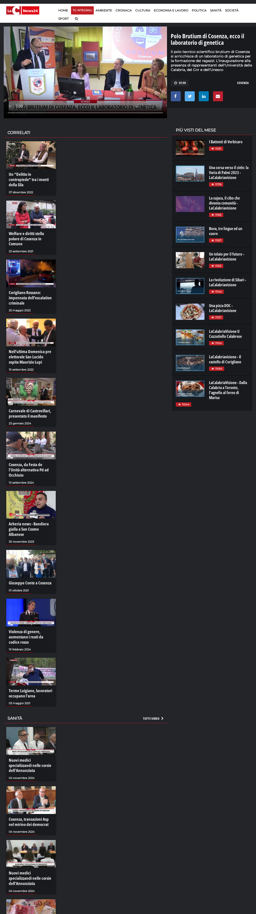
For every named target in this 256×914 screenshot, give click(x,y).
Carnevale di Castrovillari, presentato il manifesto (28, 399)
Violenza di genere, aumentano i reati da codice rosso (30, 608)
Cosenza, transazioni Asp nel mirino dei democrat (30, 785)
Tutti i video (153, 688)
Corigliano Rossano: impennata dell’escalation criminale (28, 285)
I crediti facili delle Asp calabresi (26, 892)
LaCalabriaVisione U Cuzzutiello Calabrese (225, 334)
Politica (199, 10)
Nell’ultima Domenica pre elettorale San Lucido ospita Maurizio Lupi (30, 343)
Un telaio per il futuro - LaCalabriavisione (226, 256)
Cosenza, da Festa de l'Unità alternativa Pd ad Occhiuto (30, 452)
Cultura (142, 10)
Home (63, 10)
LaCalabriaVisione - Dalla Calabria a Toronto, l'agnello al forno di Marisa (228, 390)
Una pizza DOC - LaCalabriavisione (222, 308)
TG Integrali (82, 10)
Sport (63, 19)
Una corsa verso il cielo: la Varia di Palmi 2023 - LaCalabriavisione (228, 172)
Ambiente (104, 10)
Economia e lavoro (171, 10)
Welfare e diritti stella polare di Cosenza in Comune (31, 230)
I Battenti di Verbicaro (225, 142)
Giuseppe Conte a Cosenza (28, 555)
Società (231, 10)
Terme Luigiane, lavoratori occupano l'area (29, 664)
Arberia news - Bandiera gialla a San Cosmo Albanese (30, 505)
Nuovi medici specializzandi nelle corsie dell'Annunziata (30, 732)
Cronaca (124, 10)
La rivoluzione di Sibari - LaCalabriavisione (227, 282)
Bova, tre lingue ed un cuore (225, 231)
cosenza (243, 83)
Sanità (216, 10)
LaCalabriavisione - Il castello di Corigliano (225, 359)
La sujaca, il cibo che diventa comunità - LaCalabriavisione (224, 203)
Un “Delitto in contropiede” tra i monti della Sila (30, 177)
